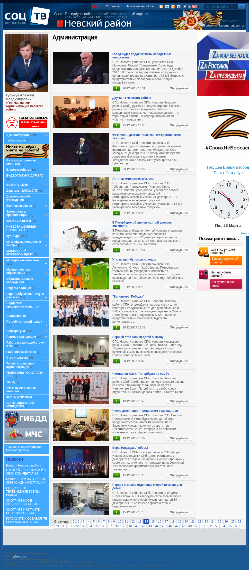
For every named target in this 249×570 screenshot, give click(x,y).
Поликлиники (16, 316)
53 (216, 526)
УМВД (10, 382)
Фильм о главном (19, 397)
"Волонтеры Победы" (128, 296)
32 (77, 526)
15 (153, 521)
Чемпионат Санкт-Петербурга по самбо (140, 373)
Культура (12, 236)
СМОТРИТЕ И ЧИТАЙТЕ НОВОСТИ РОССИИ (23, 511)
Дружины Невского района (131, 98)
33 (83, 526)
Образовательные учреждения (19, 280)
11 (126, 521)
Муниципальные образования (18, 271)
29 (57, 526)
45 (163, 526)
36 (103, 526)
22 (199, 521)
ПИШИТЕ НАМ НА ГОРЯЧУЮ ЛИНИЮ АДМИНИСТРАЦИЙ (26, 480)
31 (70, 526)
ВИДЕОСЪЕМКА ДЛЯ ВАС (25, 175)
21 (193, 521)
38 (116, 526)
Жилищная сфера (19, 205)
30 (63, 526)
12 (133, 521)
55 (229, 526)
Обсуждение (179, 88)
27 (232, 521)
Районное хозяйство (21, 352)
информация (17, 140)
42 (143, 526)
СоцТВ (28, 19)
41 (136, 526)
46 (170, 526)
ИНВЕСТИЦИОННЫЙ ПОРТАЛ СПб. (21, 228)
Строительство (17, 357)
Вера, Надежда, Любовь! (130, 447)
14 (146, 521)
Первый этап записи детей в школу (137, 337)
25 (219, 521)
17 (166, 521)
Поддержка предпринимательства (22, 304)
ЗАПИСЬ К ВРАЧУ (19, 221)
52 (210, 526)
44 (156, 526)
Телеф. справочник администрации (20, 365)
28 (239, 521)
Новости (14, 459)
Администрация (17, 135)
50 (196, 526)
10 (119, 521)
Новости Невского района (23, 465)
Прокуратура (15, 331)
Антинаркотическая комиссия (133, 178)
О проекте (113, 6)
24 (212, 521)
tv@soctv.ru (19, 556)
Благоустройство (19, 169)
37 (110, 526)
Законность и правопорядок (16, 213)
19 (179, 521)
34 (90, 526)
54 (223, 526)
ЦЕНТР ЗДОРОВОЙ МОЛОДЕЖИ (20, 404)
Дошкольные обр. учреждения (19, 198)
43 (150, 526)
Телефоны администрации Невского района (24, 448)
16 (159, 521)
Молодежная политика (22, 260)
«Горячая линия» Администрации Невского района (24, 106)
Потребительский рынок (24, 321)
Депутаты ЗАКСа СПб (21, 190)
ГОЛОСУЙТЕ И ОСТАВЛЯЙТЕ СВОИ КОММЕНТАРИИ (26, 471)
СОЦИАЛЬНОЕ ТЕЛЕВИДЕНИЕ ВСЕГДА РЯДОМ (23, 491)
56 (236, 526)
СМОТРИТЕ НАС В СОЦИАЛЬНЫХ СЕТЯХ (22, 502)
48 (183, 526)
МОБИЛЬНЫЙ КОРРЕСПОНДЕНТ (20, 252)
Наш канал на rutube (140, 6)
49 (190, 526)
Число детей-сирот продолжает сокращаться (145, 410)
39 (123, 526)
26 (226, 521)
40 (130, 526)
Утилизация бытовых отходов (134, 259)
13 (139, 521)
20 (186, 521)
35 (96, 526)
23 (206, 521)
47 (176, 526)
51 (203, 526)
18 (173, 521)
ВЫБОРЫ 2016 (17, 185)
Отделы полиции (18, 288)
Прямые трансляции (21, 336)
